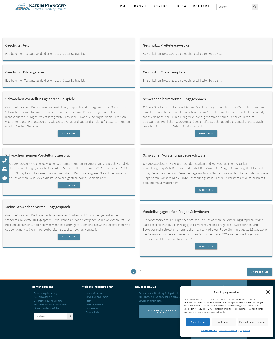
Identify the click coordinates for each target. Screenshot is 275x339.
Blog (182, 6)
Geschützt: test (17, 45)
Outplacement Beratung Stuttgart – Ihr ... (160, 293)
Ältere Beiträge (259, 272)
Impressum (245, 330)
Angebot (161, 6)
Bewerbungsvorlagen (97, 296)
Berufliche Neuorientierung (48, 300)
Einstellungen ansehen (252, 321)
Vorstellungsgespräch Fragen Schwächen (176, 211)
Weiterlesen (69, 133)
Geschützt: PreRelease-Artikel (167, 45)
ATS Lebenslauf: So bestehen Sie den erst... (161, 296)
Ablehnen (223, 321)
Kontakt (201, 6)
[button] (268, 292)
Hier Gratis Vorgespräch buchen (161, 311)
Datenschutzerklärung (229, 330)
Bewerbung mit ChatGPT (152, 300)
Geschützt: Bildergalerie (24, 72)
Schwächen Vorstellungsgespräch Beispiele (40, 99)
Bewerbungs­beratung (45, 293)
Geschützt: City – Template (164, 72)
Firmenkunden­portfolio (46, 308)
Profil (140, 6)
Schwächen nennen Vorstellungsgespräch (39, 155)
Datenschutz (92, 312)
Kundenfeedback (95, 293)
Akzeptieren (198, 321)
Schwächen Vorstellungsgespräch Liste (174, 155)
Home (122, 6)
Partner (89, 300)
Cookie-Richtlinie (209, 330)
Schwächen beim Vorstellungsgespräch (174, 99)
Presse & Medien (94, 304)
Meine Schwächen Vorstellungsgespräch (37, 206)
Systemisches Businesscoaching (50, 304)
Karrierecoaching (43, 296)
